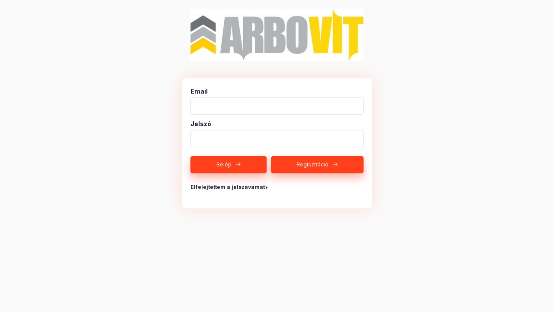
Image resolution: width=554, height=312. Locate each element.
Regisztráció (312, 164)
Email (199, 91)
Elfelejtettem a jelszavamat (227, 187)
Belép (224, 164)
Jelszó (200, 123)
